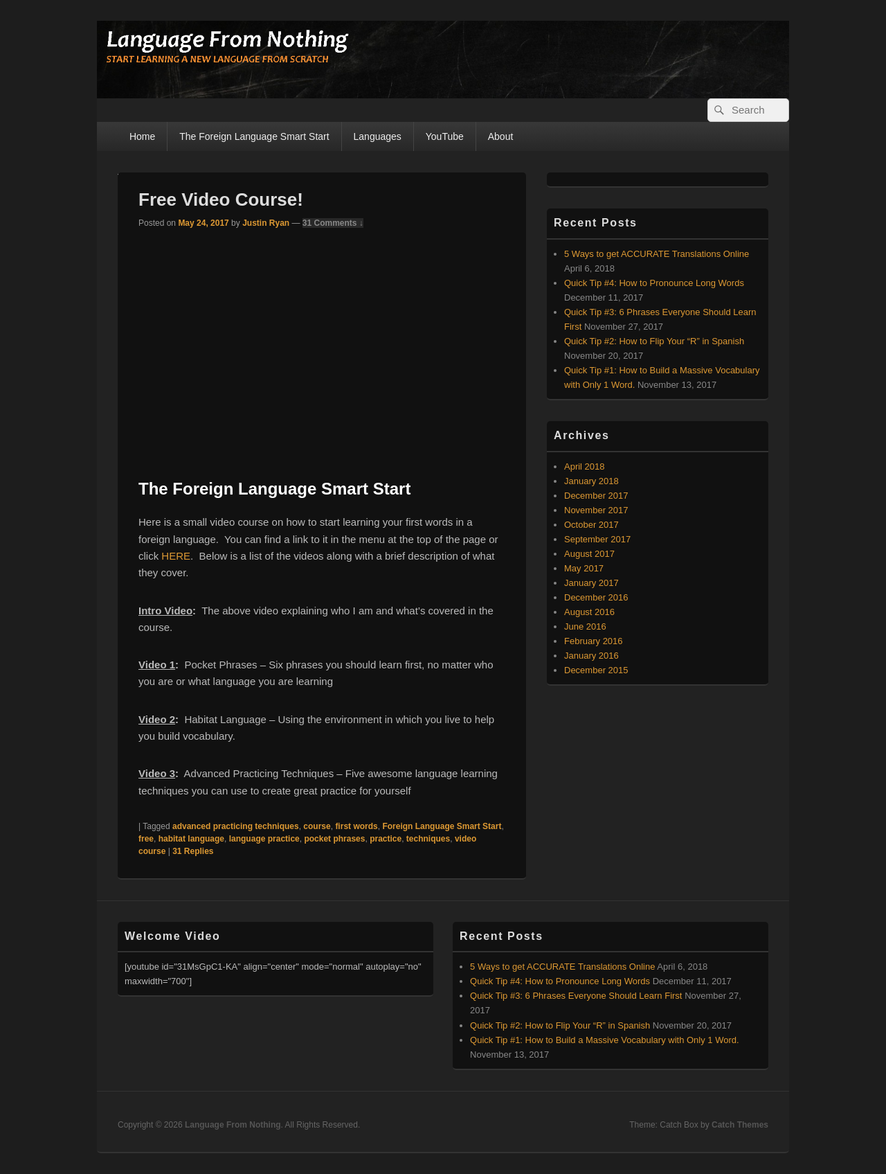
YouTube (445, 136)
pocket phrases (334, 839)
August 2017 (589, 554)
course (316, 826)
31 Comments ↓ (332, 223)
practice (385, 839)
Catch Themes (740, 1125)
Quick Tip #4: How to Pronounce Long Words (654, 283)
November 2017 (596, 510)
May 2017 (584, 568)
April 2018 (584, 466)
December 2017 (596, 495)
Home (142, 136)
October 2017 (591, 524)
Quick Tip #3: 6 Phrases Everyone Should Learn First (576, 995)
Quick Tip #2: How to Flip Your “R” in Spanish (654, 341)
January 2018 (591, 481)
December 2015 (596, 670)
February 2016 (593, 641)
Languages (377, 136)
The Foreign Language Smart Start (254, 136)
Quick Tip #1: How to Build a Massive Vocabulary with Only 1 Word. (604, 1040)
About (501, 136)
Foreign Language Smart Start (441, 826)
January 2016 (591, 655)
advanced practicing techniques (235, 826)
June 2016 (585, 626)
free (146, 839)
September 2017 (597, 539)
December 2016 (596, 597)
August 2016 (589, 612)
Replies (192, 851)
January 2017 (591, 583)
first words (356, 826)
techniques (428, 839)
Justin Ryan (265, 223)
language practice (264, 839)
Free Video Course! (220, 199)
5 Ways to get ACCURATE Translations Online (656, 254)
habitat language (191, 839)
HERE (175, 556)
